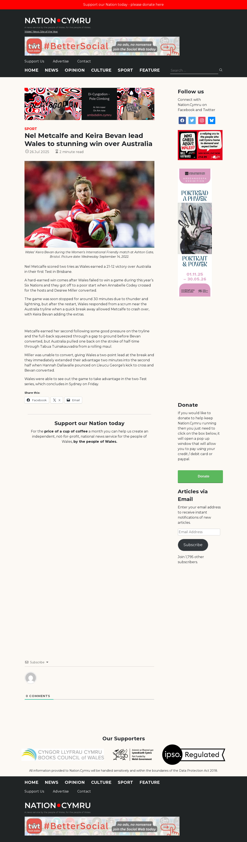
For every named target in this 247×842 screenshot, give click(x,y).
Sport (125, 70)
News (51, 70)
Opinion (75, 70)
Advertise (61, 61)
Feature (149, 70)
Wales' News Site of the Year (41, 31)
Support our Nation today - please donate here (123, 5)
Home (31, 70)
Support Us (34, 61)
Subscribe (193, 545)
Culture (101, 70)
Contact (84, 61)
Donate (203, 476)
